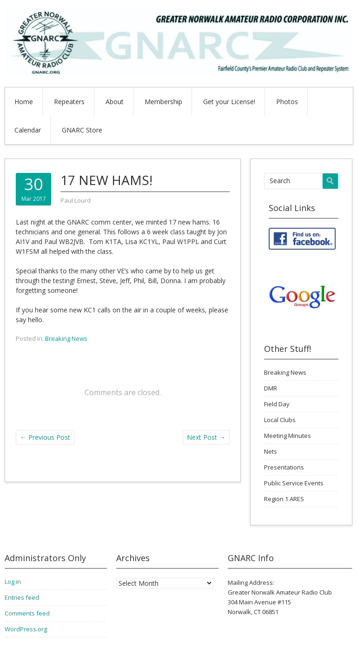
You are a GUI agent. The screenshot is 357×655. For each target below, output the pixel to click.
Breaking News (66, 338)
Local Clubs (280, 420)
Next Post (206, 437)
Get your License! (229, 101)
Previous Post (45, 437)
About (115, 101)
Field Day (277, 404)
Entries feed (22, 597)
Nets (270, 451)
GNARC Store (82, 130)
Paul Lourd (75, 200)
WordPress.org (26, 629)
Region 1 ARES (284, 499)
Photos (287, 101)
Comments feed (27, 613)
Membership (163, 101)
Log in (13, 581)
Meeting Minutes (287, 435)
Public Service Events (294, 483)
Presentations (284, 467)
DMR (270, 388)
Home (23, 101)
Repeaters (69, 101)
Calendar (27, 130)
